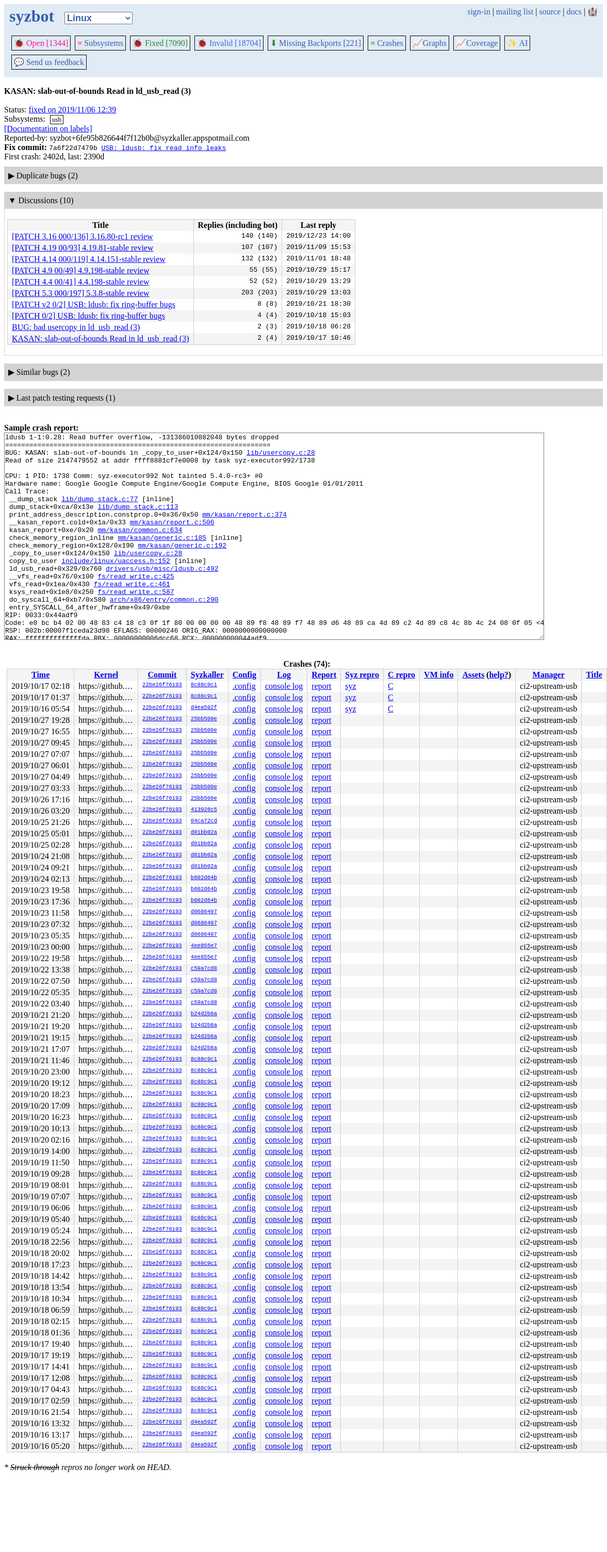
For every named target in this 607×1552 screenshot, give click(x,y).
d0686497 (204, 912)
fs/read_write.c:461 (132, 614)
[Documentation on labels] (48, 128)
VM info (438, 674)
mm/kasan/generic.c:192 (182, 568)
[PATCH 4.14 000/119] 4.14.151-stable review (89, 259)
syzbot (31, 16)
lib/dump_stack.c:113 (137, 521)
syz (350, 686)
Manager (549, 674)
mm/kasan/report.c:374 (244, 531)
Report (323, 674)
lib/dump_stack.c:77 (99, 512)
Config (244, 674)
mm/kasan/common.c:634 (139, 549)
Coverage (477, 43)
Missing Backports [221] (315, 43)
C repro (401, 674)
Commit (161, 674)
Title (594, 674)
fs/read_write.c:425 (135, 605)
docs (573, 11)
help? (498, 674)
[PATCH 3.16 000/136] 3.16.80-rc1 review (82, 236)
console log (284, 686)
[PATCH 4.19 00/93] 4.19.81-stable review (83, 247)
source (550, 11)
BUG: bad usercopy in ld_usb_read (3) (76, 327)
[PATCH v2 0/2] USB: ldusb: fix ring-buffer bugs (93, 304)
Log (284, 674)
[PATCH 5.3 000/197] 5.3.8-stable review (81, 293)
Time (40, 674)
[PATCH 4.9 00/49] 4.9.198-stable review (81, 270)
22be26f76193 (162, 685)
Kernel (106, 674)
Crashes (386, 43)
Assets (473, 674)
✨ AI (517, 43)
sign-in (478, 11)
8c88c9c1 (204, 685)
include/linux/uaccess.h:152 (115, 586)
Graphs (430, 43)
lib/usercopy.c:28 (281, 456)
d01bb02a (204, 832)
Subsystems (100, 43)
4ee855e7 (204, 946)
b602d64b (204, 878)
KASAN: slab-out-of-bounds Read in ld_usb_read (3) (100, 338)
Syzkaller (207, 674)
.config (244, 686)
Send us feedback (49, 62)
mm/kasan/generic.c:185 (162, 559)
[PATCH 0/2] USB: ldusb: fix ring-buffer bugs (88, 315)
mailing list (514, 11)
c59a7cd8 (204, 968)
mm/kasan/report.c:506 (172, 540)
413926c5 (204, 810)
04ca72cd (204, 821)
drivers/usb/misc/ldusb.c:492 (162, 596)
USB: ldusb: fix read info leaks (163, 147)
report (321, 686)
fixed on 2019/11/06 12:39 (73, 109)
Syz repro (362, 674)
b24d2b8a (204, 1014)
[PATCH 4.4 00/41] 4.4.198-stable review (81, 281)
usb (56, 119)
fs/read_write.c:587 (135, 624)
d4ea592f (204, 708)
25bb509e (204, 719)
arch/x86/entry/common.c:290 (164, 633)
